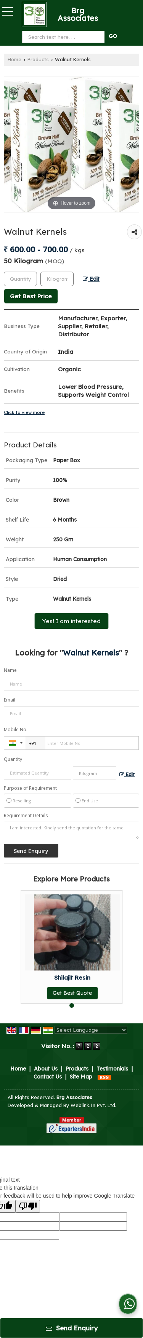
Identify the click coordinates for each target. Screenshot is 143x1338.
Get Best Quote (72, 993)
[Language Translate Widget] (91, 1030)
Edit (91, 278)
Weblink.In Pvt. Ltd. (93, 1105)
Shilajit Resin (72, 977)
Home (14, 59)
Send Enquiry (72, 1328)
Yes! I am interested (71, 621)
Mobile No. (15, 729)
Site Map (81, 1076)
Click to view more (24, 412)
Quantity (13, 759)
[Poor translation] (28, 1206)
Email (9, 700)
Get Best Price (31, 296)
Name (10, 670)
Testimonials (112, 1068)
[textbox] (57, 279)
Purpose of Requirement (30, 788)
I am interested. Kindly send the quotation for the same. (71, 830)
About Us (46, 1068)
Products (38, 59)
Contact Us (48, 1076)
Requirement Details (26, 815)
